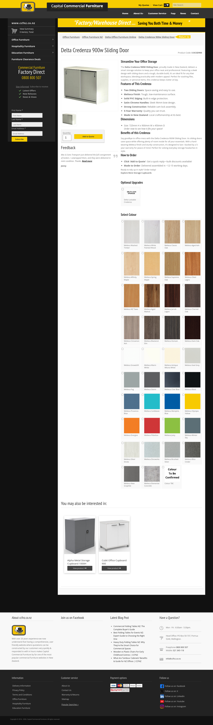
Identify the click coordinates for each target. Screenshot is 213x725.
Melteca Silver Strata (132, 452)
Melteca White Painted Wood (152, 234)
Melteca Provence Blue (132, 404)
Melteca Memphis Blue (172, 404)
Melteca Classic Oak (172, 234)
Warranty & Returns (70, 694)
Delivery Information (21, 685)
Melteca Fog (132, 381)
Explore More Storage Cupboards (136, 173)
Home (125, 13)
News (183, 13)
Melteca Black (192, 381)
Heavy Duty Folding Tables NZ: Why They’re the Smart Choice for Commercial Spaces (129, 645)
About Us (138, 13)
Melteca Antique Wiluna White (172, 358)
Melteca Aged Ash (192, 233)
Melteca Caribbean (152, 403)
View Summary (27, 29)
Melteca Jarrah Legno (172, 298)
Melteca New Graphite (132, 476)
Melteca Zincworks (152, 451)
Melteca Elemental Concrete (152, 476)
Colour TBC (172, 475)
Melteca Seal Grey (192, 357)
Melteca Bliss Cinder (192, 452)
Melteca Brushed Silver (172, 452)
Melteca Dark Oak (192, 329)
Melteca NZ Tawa (132, 297)
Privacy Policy (18, 690)
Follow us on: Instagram (173, 706)
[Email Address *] (27, 133)
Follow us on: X (169, 691)
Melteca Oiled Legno (192, 266)
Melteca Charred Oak (192, 298)
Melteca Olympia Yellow (192, 404)
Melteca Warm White (152, 358)
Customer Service (157, 13)
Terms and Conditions (22, 694)
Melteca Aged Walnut (152, 298)
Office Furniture (33, 39)
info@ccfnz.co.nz (173, 658)
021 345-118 (178, 650)
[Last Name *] (27, 124)
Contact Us (66, 690)
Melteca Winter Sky (192, 428)
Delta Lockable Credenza (131, 195)
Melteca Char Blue (172, 381)
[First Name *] (27, 115)
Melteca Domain (172, 329)
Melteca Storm (152, 381)
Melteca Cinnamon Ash (132, 330)
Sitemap (65, 699)
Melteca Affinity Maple (132, 266)
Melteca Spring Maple (152, 266)
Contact (195, 13)
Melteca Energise (132, 427)
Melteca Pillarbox (152, 427)
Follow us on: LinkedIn (172, 696)
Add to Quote (88, 136)
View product (80, 568)
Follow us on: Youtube (172, 701)
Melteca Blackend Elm (152, 330)
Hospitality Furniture (33, 46)
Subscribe (19, 139)
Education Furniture (33, 52)
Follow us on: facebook (172, 686)
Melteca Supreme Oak (172, 266)
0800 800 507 (182, 647)
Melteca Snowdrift (132, 357)
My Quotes (143, 5)
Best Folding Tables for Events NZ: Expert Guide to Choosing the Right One (129, 635)
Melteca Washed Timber (132, 234)
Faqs (173, 13)
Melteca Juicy (172, 427)
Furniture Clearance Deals (26, 59)
